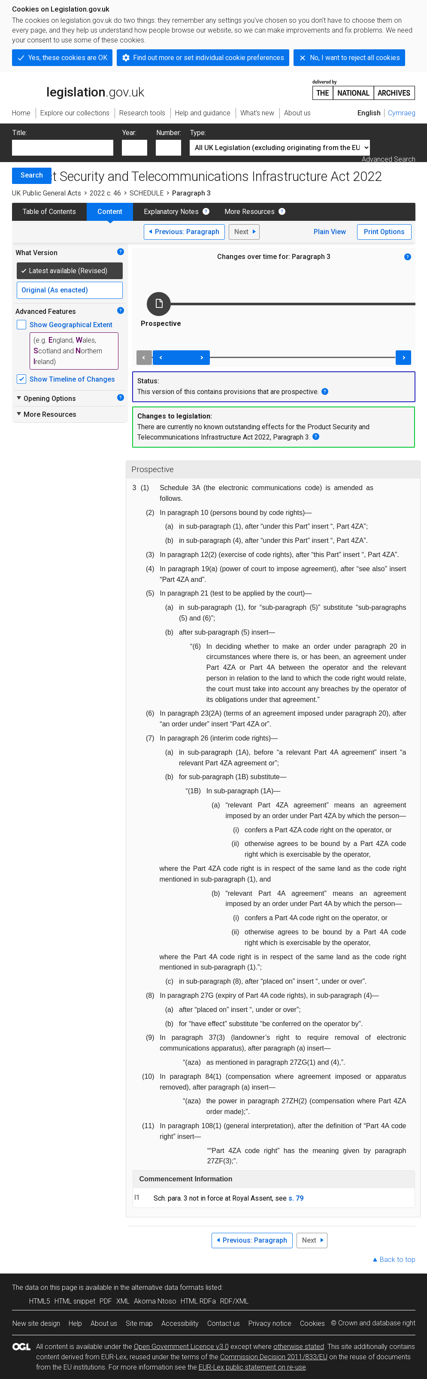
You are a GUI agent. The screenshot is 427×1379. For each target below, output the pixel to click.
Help (75, 1323)
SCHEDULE (147, 193)
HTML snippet (75, 1301)
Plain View (330, 232)
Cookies (312, 1323)
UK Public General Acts (46, 193)
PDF (106, 1301)
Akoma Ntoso (155, 1301)
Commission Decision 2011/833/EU (273, 1357)
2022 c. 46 (105, 193)
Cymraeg (401, 113)
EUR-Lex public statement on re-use (252, 1367)
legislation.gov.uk (78, 89)
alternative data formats (167, 1287)
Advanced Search (388, 159)
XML (123, 1301)
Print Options (384, 232)
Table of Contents (49, 212)
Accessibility (180, 1323)
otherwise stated (298, 1347)
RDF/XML (234, 1301)
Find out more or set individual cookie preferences (208, 58)
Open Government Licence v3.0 (181, 1347)
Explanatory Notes (171, 212)
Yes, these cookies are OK (67, 58)
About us (104, 1323)
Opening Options (45, 398)
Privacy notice (269, 1323)
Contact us (223, 1323)
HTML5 (39, 1301)
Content (109, 212)
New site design (36, 1323)
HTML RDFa (198, 1301)
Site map (139, 1323)
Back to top (397, 1260)
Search (32, 175)
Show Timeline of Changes (72, 379)
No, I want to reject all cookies (355, 58)
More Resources (249, 212)
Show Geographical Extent (71, 325)
